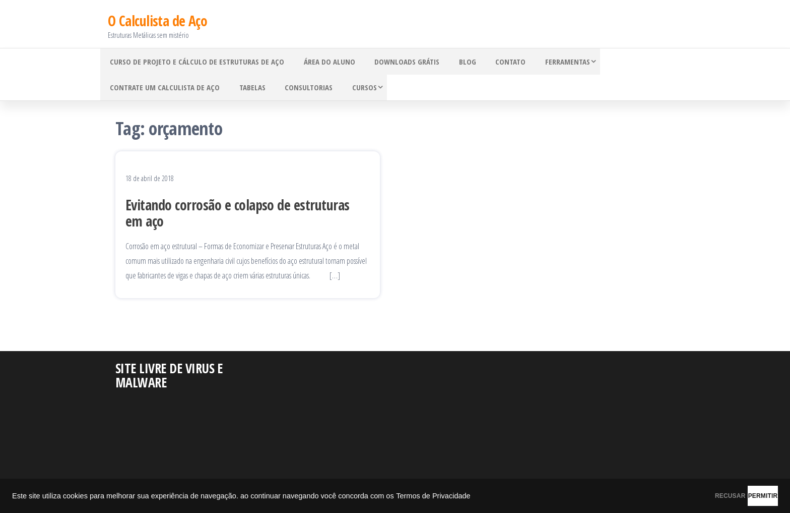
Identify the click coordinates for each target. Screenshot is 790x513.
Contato (491, 59)
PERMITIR (745, 495)
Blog (452, 59)
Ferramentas (543, 59)
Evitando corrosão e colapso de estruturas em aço (237, 217)
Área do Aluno (323, 59)
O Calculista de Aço (157, 16)
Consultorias (298, 89)
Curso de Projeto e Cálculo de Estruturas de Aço (195, 59)
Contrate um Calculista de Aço (163, 89)
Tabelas (246, 89)
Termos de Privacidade (433, 496)
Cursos (349, 89)
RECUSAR (678, 495)
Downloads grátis (396, 59)
